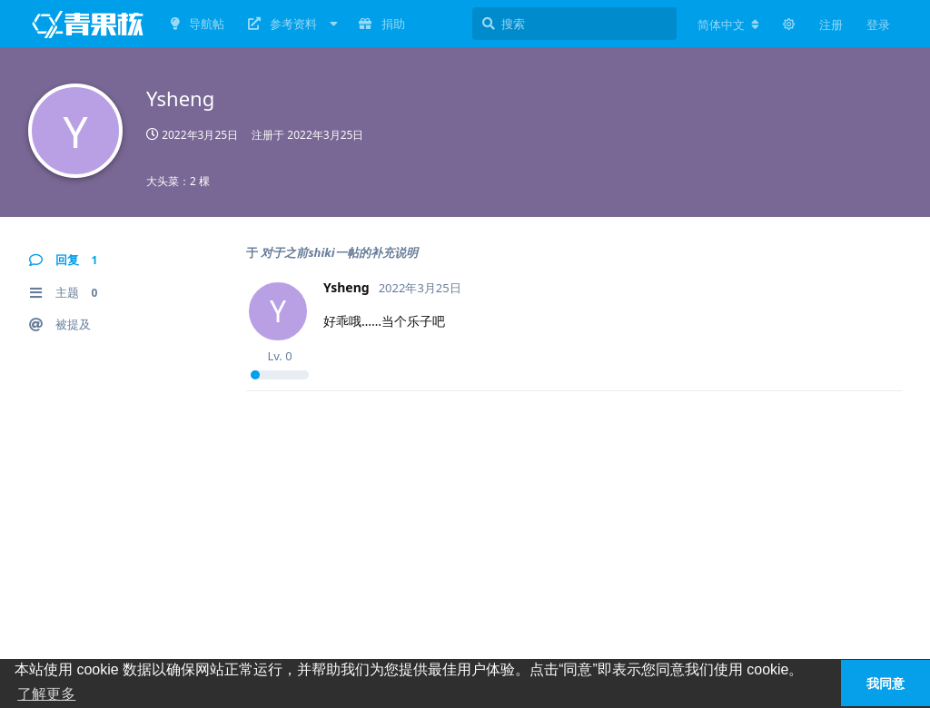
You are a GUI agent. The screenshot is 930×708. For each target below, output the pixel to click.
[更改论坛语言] (728, 24)
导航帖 (197, 23)
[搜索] (574, 23)
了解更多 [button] (46, 694)
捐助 (381, 23)
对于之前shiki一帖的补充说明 (339, 252)
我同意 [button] (885, 683)
